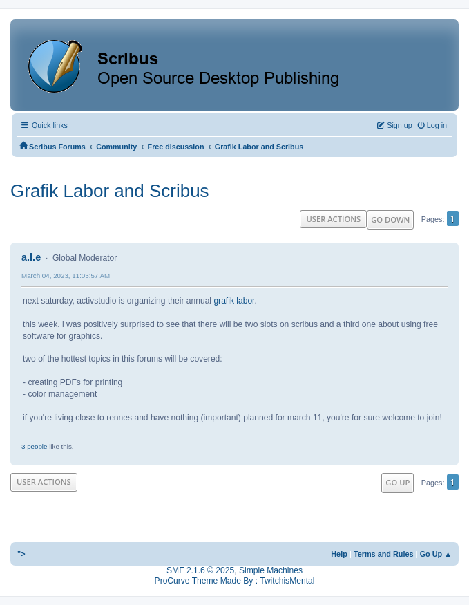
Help (339, 554)
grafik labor (233, 301)
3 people (34, 446)
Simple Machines (271, 570)
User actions (333, 219)
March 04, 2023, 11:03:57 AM (65, 275)
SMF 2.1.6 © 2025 (200, 570)
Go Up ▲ (436, 554)
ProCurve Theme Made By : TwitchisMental (235, 581)
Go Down (390, 219)
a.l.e (31, 257)
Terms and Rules (384, 554)
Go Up (397, 482)
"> (21, 554)
